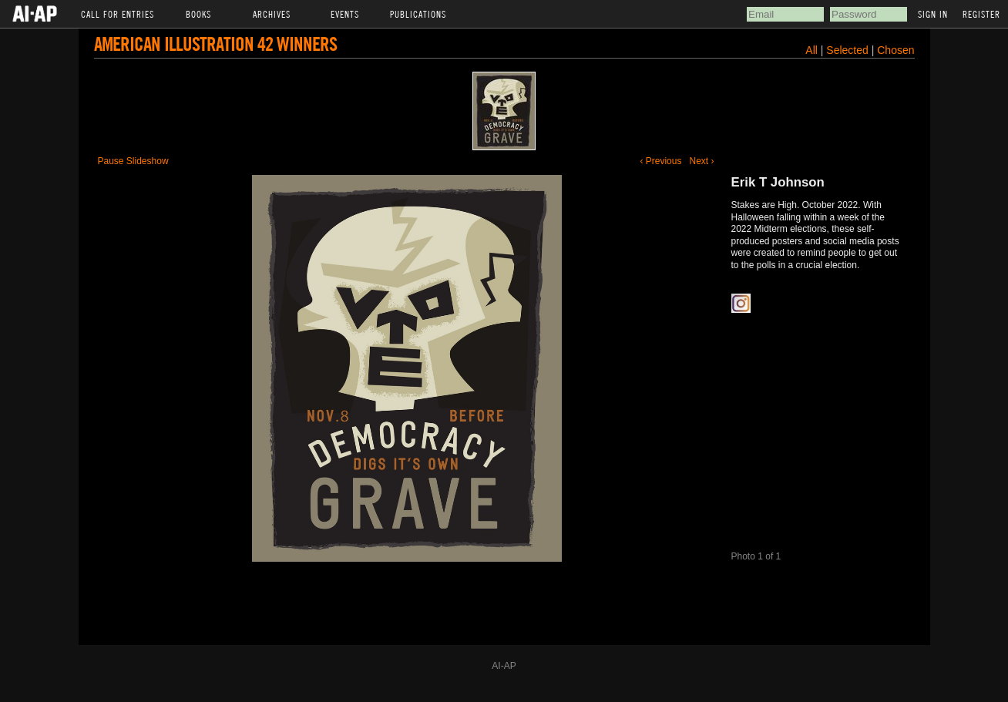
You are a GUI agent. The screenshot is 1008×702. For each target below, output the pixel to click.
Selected (848, 50)
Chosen (895, 50)
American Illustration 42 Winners (215, 43)
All (811, 50)
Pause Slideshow (133, 161)
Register (981, 14)
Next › (701, 161)
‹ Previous (660, 161)
